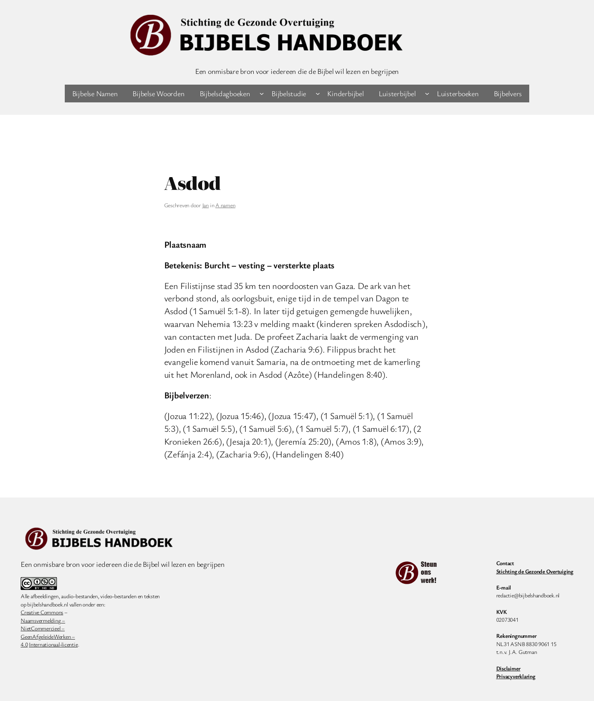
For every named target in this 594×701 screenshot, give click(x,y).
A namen (225, 205)
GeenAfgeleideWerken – (48, 636)
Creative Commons (42, 612)
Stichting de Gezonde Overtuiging (534, 571)
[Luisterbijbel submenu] (427, 93)
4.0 (24, 644)
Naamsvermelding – (43, 620)
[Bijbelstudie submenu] (318, 93)
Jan (205, 205)
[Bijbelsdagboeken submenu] (261, 93)
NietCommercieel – (43, 628)
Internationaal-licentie (53, 644)
